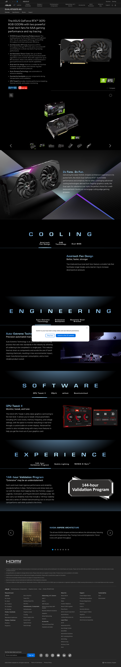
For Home (7, 598)
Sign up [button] (31, 655)
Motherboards (27, 609)
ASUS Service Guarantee (86, 620)
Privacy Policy (48, 662)
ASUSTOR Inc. (65, 614)
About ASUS (64, 595)
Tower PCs (26, 598)
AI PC (62, 623)
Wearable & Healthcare (11, 617)
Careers (63, 598)
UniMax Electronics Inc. (67, 617)
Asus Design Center (66, 628)
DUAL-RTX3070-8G (13, 9)
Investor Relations (66, 604)
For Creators (8, 604)
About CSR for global (66, 606)
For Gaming (8, 609)
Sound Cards (26, 620)
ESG (99, 595)
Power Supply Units (28, 617)
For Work (7, 601)
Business (108, 1)
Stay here (50, 335)
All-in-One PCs (27, 595)
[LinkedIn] (64, 655)
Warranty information (85, 617)
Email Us (82, 604)
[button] (114, 1)
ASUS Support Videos (86, 612)
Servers (44, 619)
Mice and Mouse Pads (48, 624)
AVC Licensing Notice (67, 636)
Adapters (44, 613)
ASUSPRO (64, 631)
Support (30, 12)
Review (24, 12)
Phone (6, 615)
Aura (62, 647)
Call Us (82, 606)
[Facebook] (41, 655)
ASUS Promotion (91, 5)
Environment (101, 598)
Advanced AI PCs (65, 625)
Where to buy (64, 641)
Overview (7, 12)
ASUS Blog (64, 639)
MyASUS (82, 614)
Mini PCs (25, 604)
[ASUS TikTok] (70, 655)
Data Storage (27, 625)
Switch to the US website (66, 335)
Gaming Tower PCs (28, 601)
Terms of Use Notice (36, 662)
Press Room (64, 609)
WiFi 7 (43, 598)
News (62, 601)
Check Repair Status (85, 595)
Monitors (7, 623)
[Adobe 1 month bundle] (22, 89)
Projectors (7, 625)
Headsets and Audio (47, 627)
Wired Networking (47, 616)
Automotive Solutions (67, 633)
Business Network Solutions (49, 610)
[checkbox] (111, 88)
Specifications (15, 12)
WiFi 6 (43, 601)
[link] (8, 5)
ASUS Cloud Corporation (68, 612)
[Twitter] (47, 655)
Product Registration (85, 601)
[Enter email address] (15, 655)
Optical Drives (27, 623)
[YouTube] (58, 655)
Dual (40, 589)
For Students (8, 606)
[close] (87, 328)
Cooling (25, 614)
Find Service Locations (86, 598)
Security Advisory (84, 609)
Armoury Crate (65, 644)
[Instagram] (52, 655)
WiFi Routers (45, 604)
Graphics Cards (27, 612)
